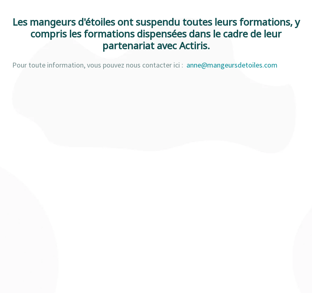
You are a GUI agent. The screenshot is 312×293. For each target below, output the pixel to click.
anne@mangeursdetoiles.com (231, 65)
